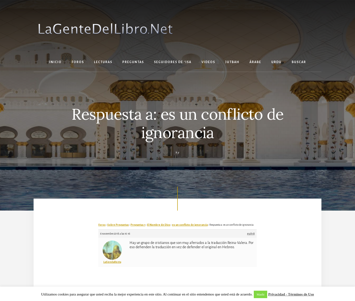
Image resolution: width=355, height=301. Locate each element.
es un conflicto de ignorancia (190, 224)
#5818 (251, 233)
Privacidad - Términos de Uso (291, 294)
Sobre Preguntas (118, 224)
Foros (102, 224)
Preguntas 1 (137, 224)
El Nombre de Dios (158, 224)
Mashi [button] (261, 294)
